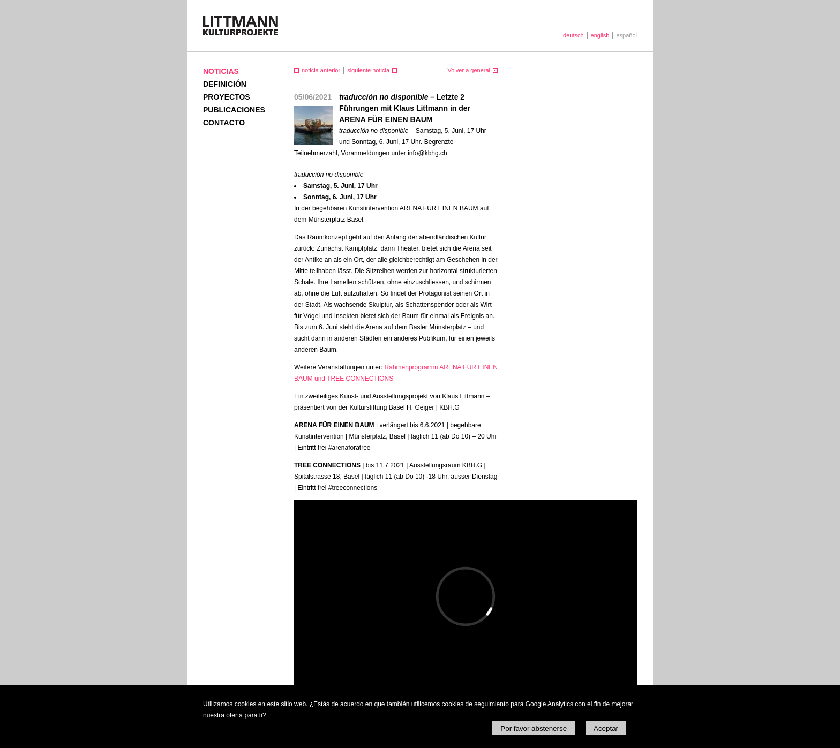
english (600, 35)
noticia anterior (321, 70)
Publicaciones (234, 109)
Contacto (224, 122)
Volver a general (469, 70)
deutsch (573, 35)
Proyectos (226, 97)
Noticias (221, 71)
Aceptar (606, 728)
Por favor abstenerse (533, 728)
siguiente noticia (368, 70)
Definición (224, 84)
